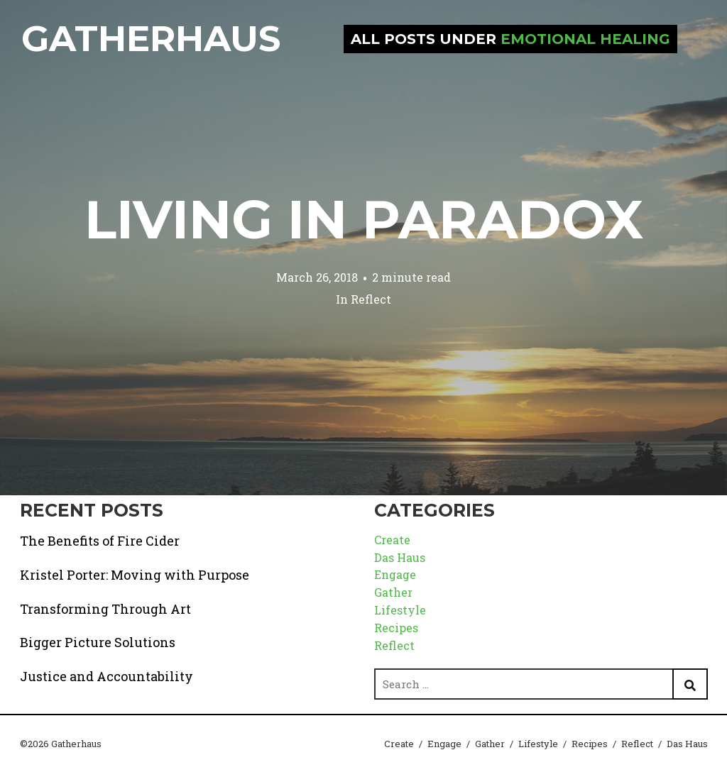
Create (392, 539)
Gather (393, 592)
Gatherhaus (150, 38)
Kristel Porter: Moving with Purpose (134, 574)
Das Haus (399, 557)
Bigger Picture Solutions (97, 642)
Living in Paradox (363, 219)
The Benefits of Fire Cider (100, 540)
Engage (395, 574)
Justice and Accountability (106, 676)
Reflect (371, 299)
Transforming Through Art (105, 608)
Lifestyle (400, 609)
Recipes (396, 627)
